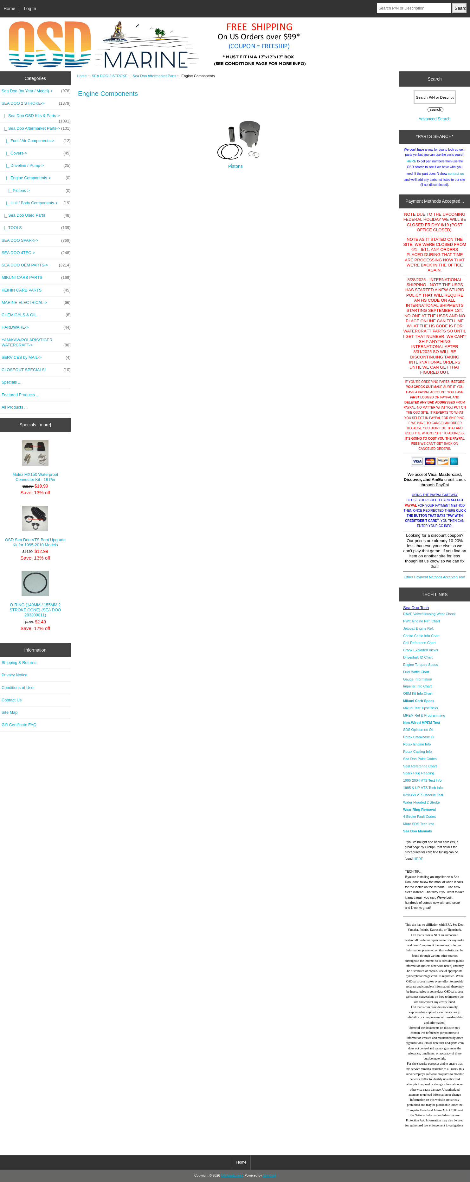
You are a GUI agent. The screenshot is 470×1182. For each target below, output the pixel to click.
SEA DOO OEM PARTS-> (36, 265)
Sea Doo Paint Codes (420, 759)
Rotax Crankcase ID (418, 737)
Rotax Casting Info (417, 751)
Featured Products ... (20, 394)
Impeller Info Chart (417, 686)
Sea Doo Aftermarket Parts (154, 76)
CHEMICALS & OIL (36, 315)
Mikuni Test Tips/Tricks (420, 708)
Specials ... (11, 382)
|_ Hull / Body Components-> (36, 203)
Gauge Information (417, 679)
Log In (30, 8)
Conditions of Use (18, 687)
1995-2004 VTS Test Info (422, 780)
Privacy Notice (14, 675)
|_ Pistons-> (36, 190)
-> (36, 103)
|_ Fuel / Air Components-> (36, 140)
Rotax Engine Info (417, 744)
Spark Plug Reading (418, 773)
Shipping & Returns (19, 662)
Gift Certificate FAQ (19, 724)
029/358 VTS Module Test (423, 795)
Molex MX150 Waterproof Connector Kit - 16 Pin (35, 461)
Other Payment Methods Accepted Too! (434, 577)
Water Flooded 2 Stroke (421, 802)
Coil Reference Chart (419, 643)
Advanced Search (435, 118)
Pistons (235, 164)
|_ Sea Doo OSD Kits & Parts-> (36, 117)
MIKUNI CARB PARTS (36, 277)
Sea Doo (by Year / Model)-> (36, 91)
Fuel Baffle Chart (416, 672)
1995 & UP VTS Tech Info (423, 788)
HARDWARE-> (36, 327)
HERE (411, 161)
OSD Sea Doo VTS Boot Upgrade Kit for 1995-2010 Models (35, 526)
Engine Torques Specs (420, 665)
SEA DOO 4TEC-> (36, 252)
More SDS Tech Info (418, 824)
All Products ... (15, 407)
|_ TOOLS (36, 227)
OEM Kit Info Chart (417, 693)
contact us (456, 173)
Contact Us (12, 700)
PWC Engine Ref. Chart (421, 621)
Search (435, 79)
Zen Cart (269, 1175)
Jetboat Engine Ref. (418, 628)
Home (9, 8)
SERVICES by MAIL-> (36, 357)
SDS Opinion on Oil (418, 730)
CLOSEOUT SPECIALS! (36, 369)
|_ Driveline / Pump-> (36, 165)
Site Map (9, 712)
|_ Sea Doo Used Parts (36, 215)
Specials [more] (35, 424)
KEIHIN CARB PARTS (36, 290)
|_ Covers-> (36, 153)
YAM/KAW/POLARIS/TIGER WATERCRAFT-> (36, 343)
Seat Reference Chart (420, 766)
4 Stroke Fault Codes (419, 816)
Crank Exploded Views (420, 650)
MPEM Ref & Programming (424, 715)
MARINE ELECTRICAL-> (36, 302)
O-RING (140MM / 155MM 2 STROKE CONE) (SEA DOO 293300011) (35, 594)
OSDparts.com (231, 1175)
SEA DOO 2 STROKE (110, 76)
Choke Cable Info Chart (421, 636)
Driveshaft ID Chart (418, 657)
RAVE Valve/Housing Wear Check (429, 614)
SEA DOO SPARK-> (36, 240)
